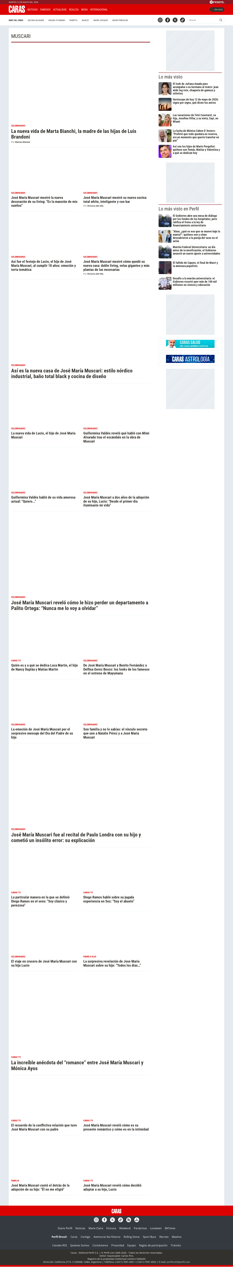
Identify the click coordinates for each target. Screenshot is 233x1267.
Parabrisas (140, 1228)
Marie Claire (96, 1228)
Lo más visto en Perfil (179, 209)
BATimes (170, 1228)
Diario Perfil (65, 1228)
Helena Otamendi (56, 20)
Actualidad (60, 9)
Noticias (33, 9)
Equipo (131, 1245)
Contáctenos (100, 1245)
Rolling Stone (132, 1237)
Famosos (45, 9)
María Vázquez (101, 20)
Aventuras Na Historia (107, 1237)
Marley (85, 20)
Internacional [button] (99, 9)
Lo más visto (171, 77)
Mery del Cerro (16, 20)
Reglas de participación (153, 1245)
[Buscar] (203, 20)
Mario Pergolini (120, 20)
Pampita (73, 20)
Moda (84, 9)
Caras (74, 1237)
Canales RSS (59, 1245)
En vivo (217, 9)
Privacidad (117, 1245)
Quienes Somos (79, 1245)
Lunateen (156, 1228)
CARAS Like (119, 9)
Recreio (164, 1237)
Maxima (176, 1237)
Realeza (74, 9)
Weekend (125, 1228)
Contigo (85, 1237)
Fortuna (111, 1228)
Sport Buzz (149, 1237)
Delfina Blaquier (36, 20)
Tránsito (176, 1245)
